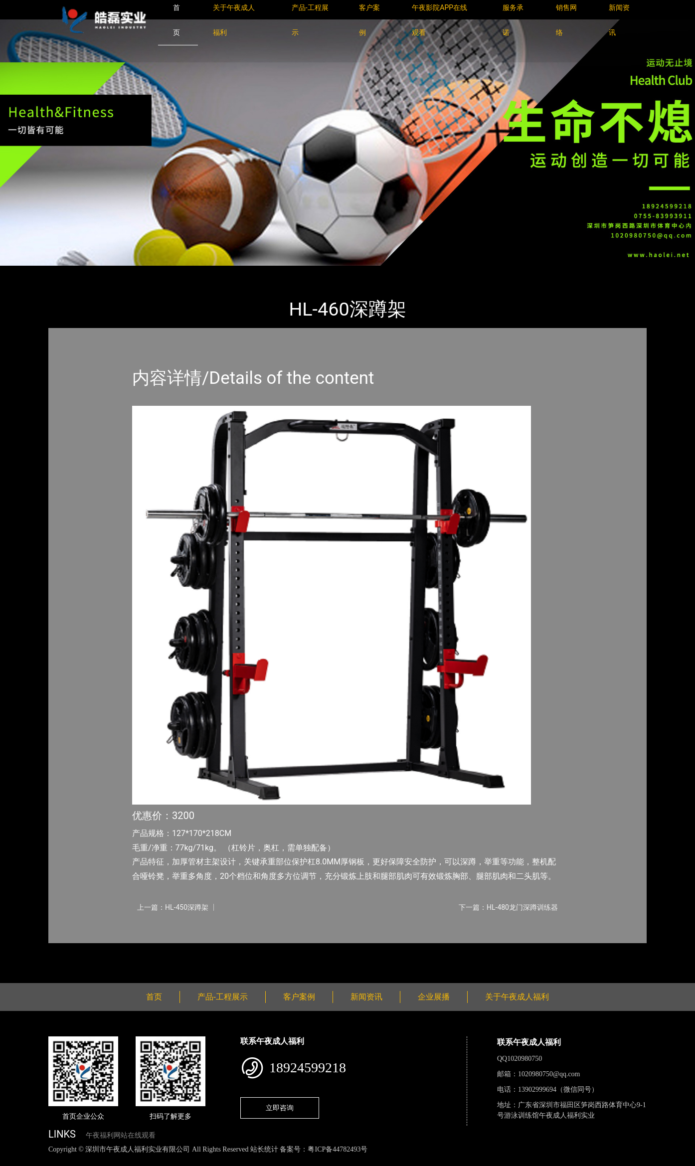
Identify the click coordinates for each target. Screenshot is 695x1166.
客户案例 (299, 997)
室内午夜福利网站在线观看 (188, 272)
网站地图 (15, 1160)
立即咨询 (280, 1108)
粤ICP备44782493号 (337, 1149)
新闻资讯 (366, 997)
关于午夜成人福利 (517, 997)
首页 (65, 272)
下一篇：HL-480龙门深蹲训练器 (508, 907)
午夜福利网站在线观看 (121, 1135)
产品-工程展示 (108, 272)
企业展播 (434, 997)
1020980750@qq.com (549, 1074)
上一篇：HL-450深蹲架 (172, 907)
